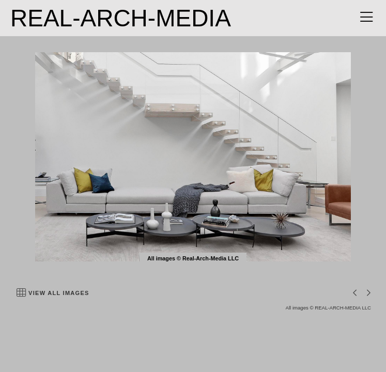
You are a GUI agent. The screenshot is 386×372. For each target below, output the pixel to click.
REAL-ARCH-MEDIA (120, 18)
